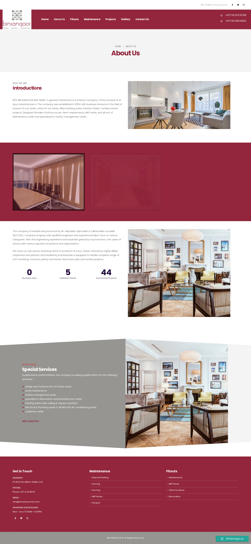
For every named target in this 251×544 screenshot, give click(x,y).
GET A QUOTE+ (30, 421)
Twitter (21, 518)
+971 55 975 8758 (235, 15)
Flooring (96, 490)
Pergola (96, 502)
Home (45, 19)
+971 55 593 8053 (235, 21)
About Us (59, 19)
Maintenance (92, 19)
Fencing (96, 484)
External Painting (100, 477)
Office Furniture (176, 490)
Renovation (175, 496)
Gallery (125, 19)
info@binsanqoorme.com (214, 5)
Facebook (15, 518)
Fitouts (74, 19)
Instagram (27, 518)
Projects (110, 19)
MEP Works (97, 496)
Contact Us (142, 19)
